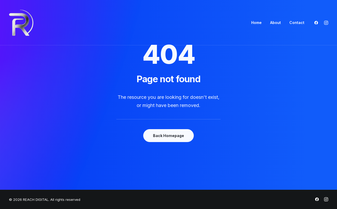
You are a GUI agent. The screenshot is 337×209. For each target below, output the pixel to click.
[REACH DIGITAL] (21, 22)
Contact (296, 22)
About (275, 22)
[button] (317, 22)
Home (256, 22)
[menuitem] (256, 22)
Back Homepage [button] (168, 135)
